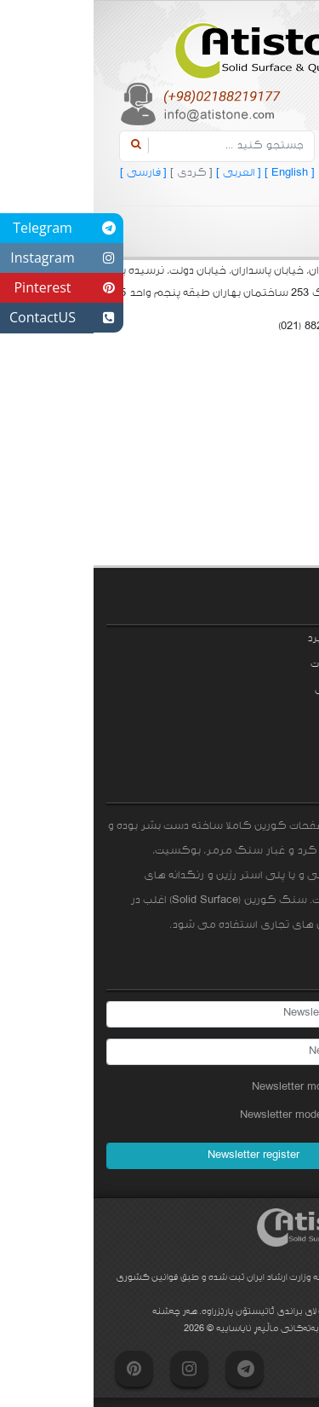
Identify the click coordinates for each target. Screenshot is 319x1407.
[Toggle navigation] (251, 231)
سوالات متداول (256, 715)
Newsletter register (160, 1155)
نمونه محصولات (252, 664)
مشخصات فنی (254, 690)
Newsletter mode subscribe (232, 1087)
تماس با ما (262, 741)
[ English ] (194, 173)
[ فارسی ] (49, 173)
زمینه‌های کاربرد (250, 638)
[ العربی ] (143, 173)
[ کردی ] (96, 173)
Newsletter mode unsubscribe (226, 1115)
